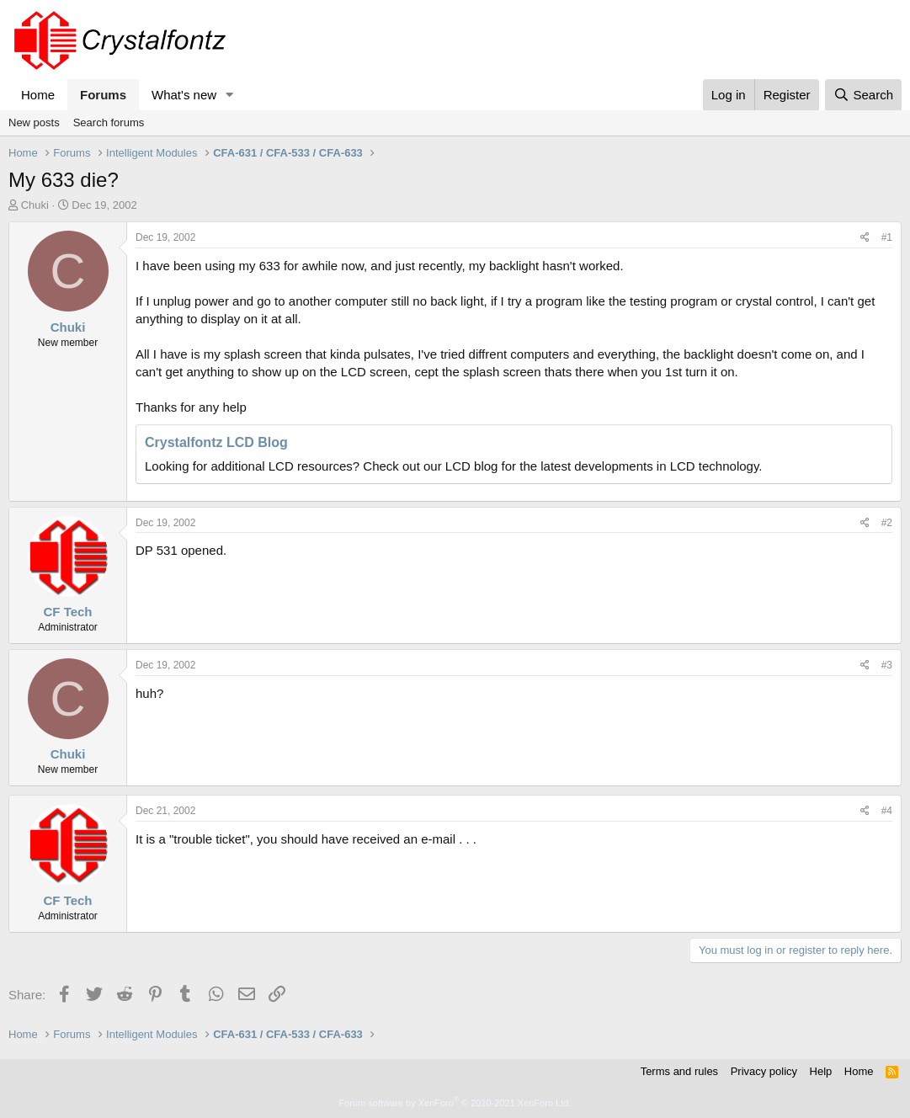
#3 (886, 665)
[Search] (863, 94)
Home (38, 95)
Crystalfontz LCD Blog (216, 442)
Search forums (109, 122)
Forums (103, 95)
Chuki (35, 205)
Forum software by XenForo (455, 1103)
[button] (230, 94)
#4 (886, 811)
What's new (184, 95)
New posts (34, 122)
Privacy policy (764, 1071)
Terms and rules (679, 1071)
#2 (886, 523)
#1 (886, 237)
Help (821, 1071)
